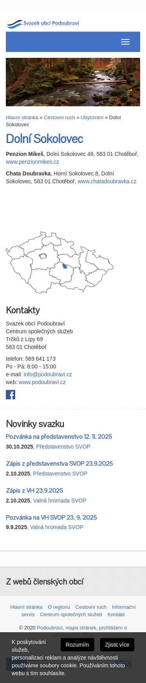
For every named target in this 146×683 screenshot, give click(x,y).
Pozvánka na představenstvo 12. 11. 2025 (59, 437)
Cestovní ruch (59, 117)
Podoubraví (50, 628)
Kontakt (116, 614)
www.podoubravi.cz (42, 382)
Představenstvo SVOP (63, 446)
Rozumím (77, 645)
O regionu (59, 607)
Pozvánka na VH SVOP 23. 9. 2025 (51, 517)
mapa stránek (80, 628)
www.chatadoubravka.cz (106, 181)
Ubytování (92, 117)
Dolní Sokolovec (44, 139)
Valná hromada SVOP (59, 500)
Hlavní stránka (22, 117)
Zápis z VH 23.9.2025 (34, 490)
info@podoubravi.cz (48, 374)
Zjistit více (117, 645)
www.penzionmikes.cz (32, 162)
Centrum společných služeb (71, 614)
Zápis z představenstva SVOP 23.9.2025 (59, 464)
